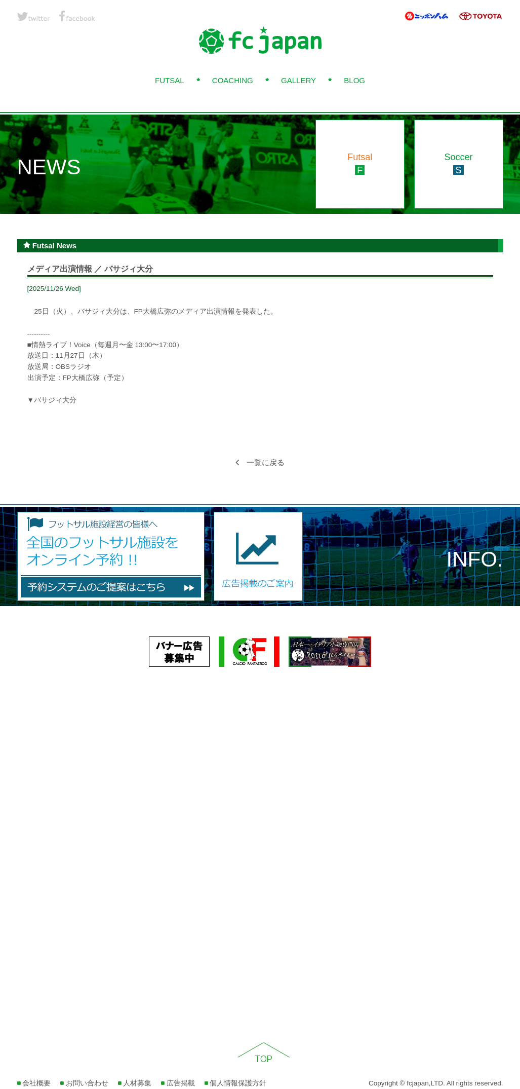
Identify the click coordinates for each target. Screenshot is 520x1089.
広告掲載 (178, 1083)
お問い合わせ (84, 1083)
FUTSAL (169, 80)
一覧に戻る (260, 462)
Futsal (359, 163)
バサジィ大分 (55, 400)
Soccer (458, 163)
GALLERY (298, 80)
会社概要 (34, 1083)
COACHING (232, 80)
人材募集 (135, 1083)
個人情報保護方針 (236, 1083)
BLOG (354, 80)
